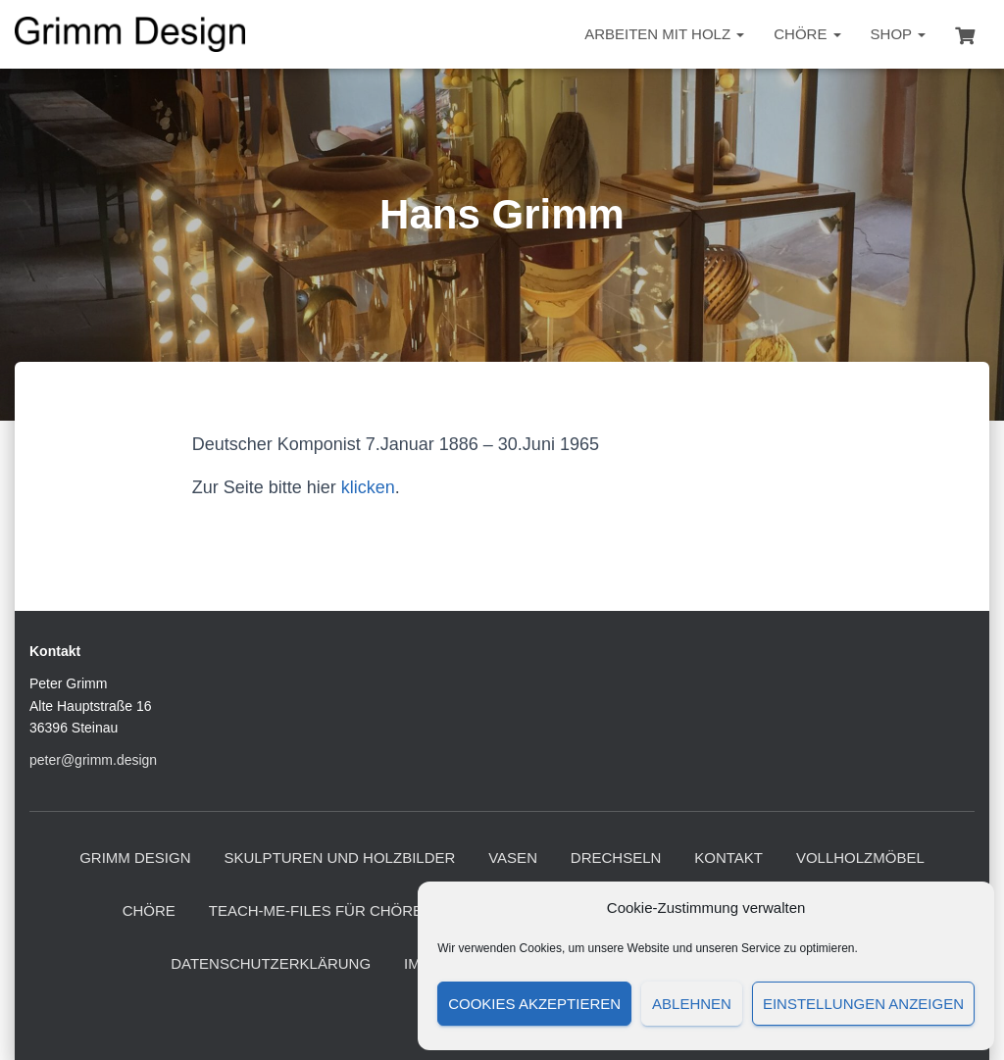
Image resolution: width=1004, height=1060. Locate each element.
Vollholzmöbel (860, 857)
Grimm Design (134, 857)
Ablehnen (691, 1003)
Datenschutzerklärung (271, 963)
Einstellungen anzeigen (863, 1003)
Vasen (512, 857)
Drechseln (616, 857)
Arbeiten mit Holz (664, 33)
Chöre (807, 33)
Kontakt (728, 857)
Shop (898, 33)
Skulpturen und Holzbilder (339, 857)
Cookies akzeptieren (534, 1003)
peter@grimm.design (93, 760)
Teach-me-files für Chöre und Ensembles (381, 910)
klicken (368, 487)
